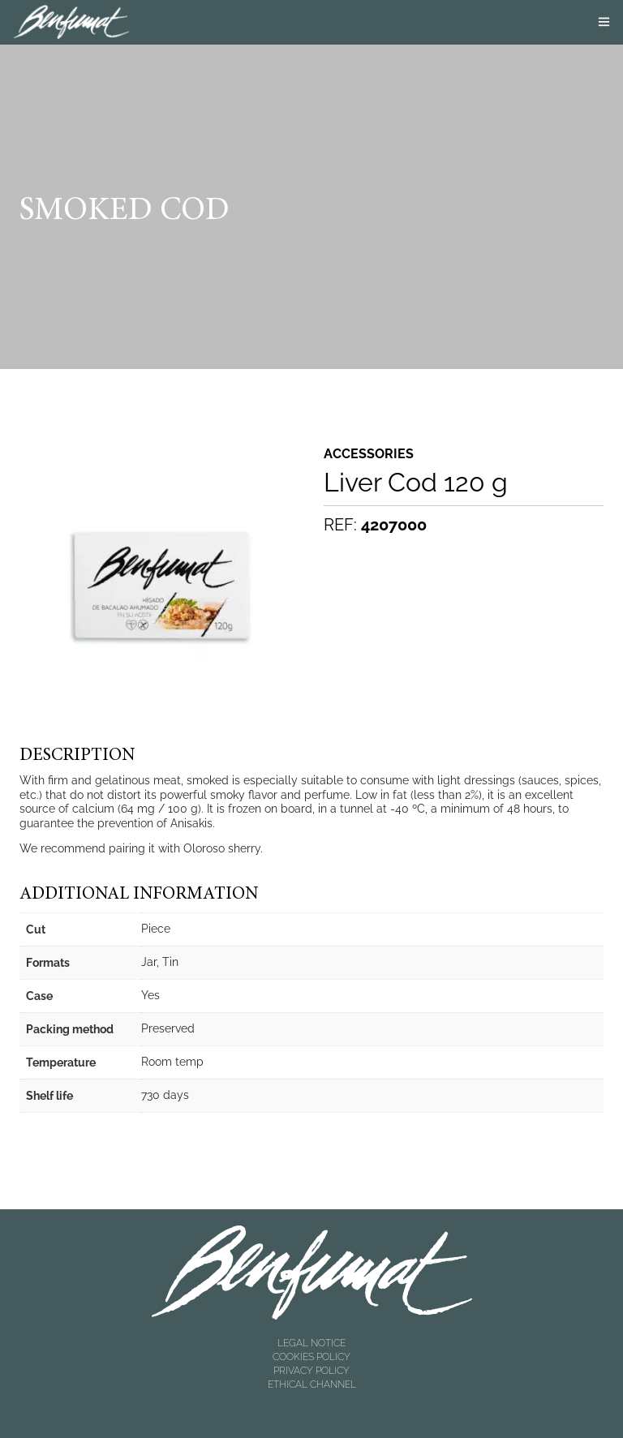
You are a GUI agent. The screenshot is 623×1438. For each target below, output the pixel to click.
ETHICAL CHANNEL (312, 1384)
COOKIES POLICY (311, 1357)
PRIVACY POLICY (311, 1370)
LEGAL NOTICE (311, 1343)
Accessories (369, 454)
